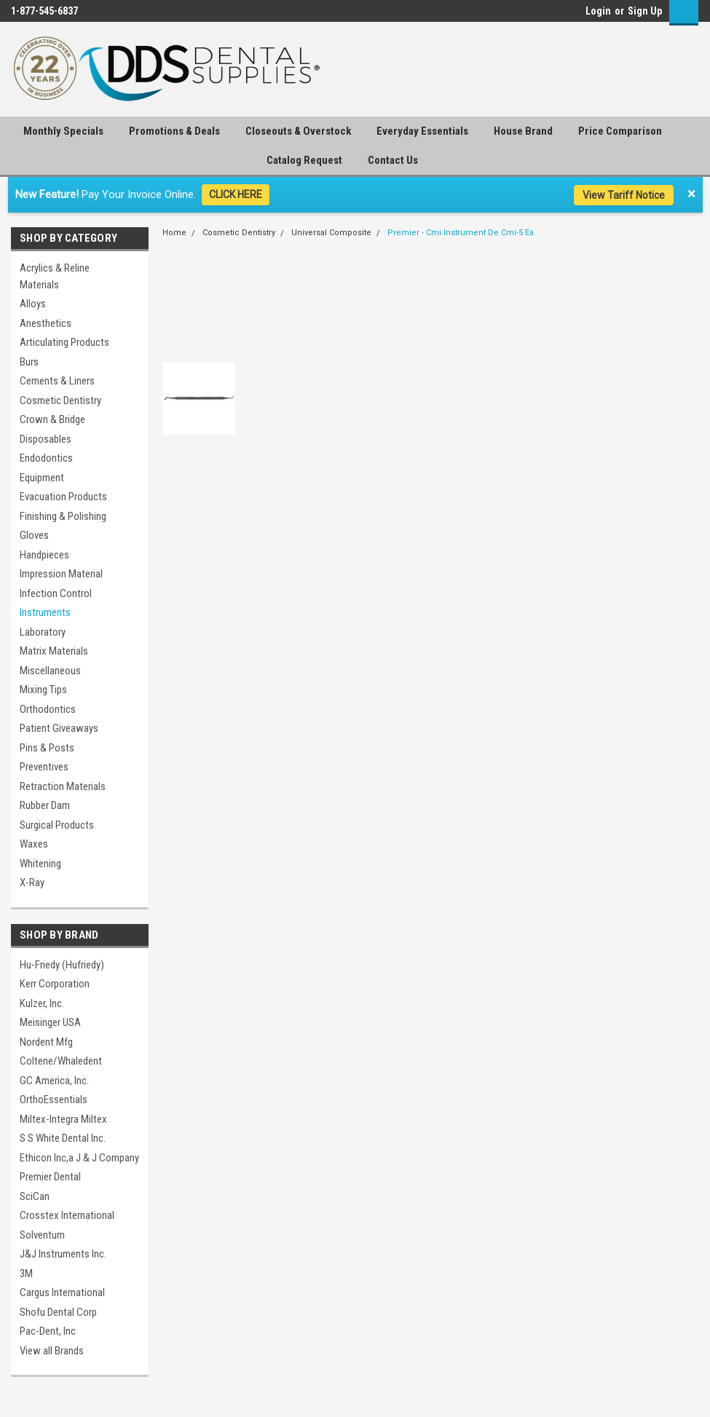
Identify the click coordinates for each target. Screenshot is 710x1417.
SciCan (35, 1196)
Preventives (44, 766)
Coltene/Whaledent (61, 1060)
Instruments (45, 612)
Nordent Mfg (46, 1042)
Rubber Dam (45, 805)
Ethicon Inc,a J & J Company (79, 1157)
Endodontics (46, 458)
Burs (29, 361)
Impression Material (61, 573)
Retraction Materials (63, 786)
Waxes (34, 843)
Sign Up (645, 11)
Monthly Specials (63, 131)
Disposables (45, 439)
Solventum (42, 1235)
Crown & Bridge (52, 419)
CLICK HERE (235, 194)
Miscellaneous (50, 670)
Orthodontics (48, 709)
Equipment (42, 477)
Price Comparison (620, 131)
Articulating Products (64, 342)
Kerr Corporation (55, 983)
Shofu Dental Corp (58, 1312)
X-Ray (32, 882)
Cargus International (62, 1292)
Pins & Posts (47, 747)
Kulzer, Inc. (42, 1003)
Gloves (34, 535)
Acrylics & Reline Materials (55, 276)
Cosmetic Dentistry (60, 400)
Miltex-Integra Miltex (63, 1119)
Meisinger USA (50, 1022)
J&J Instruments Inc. (63, 1253)
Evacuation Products (63, 496)
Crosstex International (67, 1215)
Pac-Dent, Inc (48, 1331)
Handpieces (44, 554)
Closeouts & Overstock (298, 131)
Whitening (40, 863)
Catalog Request (304, 160)
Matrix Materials (54, 651)
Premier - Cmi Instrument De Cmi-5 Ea (460, 232)
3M (26, 1273)
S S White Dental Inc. (63, 1138)
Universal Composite (331, 232)
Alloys (33, 303)
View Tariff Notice (624, 195)
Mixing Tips (43, 689)
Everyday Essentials (422, 131)
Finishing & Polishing (63, 516)
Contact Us (393, 160)
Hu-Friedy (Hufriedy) (62, 964)
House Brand (523, 131)
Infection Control (56, 593)
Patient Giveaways (59, 728)
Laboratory (43, 632)
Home (174, 232)
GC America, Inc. (54, 1080)
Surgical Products (57, 825)
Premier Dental (50, 1176)
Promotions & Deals (174, 131)
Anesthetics (45, 323)
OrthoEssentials (53, 1099)
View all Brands (52, 1350)
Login (598, 11)
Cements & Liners (57, 380)
